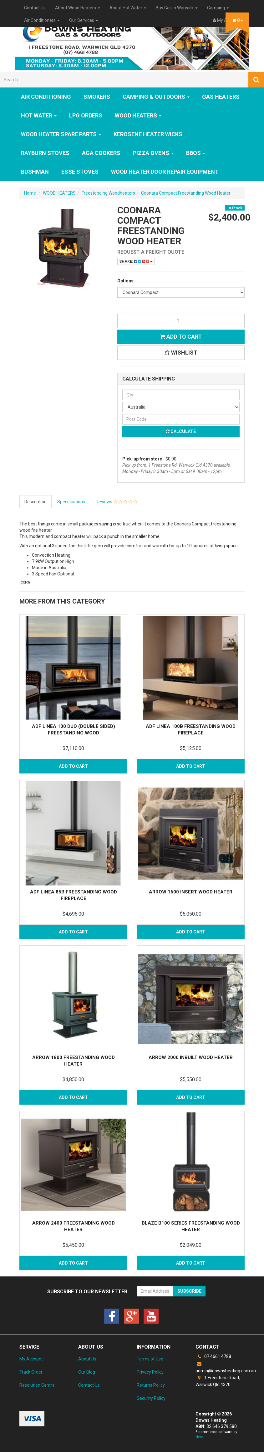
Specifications (71, 501)
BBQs (195, 153)
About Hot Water (127, 7)
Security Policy (151, 1398)
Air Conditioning (46, 96)
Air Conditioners (42, 20)
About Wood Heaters (77, 7)
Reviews (116, 501)
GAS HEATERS (221, 96)
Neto (199, 1437)
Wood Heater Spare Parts (61, 134)
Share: (136, 261)
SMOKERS (97, 96)
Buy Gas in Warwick (177, 7)
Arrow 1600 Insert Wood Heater (190, 892)
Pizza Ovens (153, 153)
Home (30, 193)
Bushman (35, 171)
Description (35, 501)
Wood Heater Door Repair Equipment (165, 171)
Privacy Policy (150, 1372)
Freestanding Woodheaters (108, 193)
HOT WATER (39, 115)
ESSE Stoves (80, 171)
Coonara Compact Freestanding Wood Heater (186, 193)
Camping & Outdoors (156, 96)
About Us (87, 1358)
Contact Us (35, 7)
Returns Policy (151, 1385)
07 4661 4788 (213, 1356)
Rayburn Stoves (45, 153)
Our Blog (86, 1372)
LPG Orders (85, 115)
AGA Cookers (101, 153)
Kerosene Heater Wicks (148, 134)
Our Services (83, 20)
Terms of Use (150, 1358)
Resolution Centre (37, 1385)
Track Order (31, 1372)
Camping (218, 7)
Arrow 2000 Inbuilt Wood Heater (191, 1057)
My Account (31, 1358)
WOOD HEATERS (138, 115)
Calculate (181, 431)
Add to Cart (181, 336)
